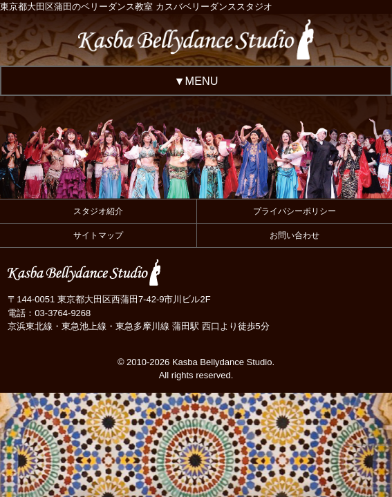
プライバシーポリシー (294, 211)
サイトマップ (98, 235)
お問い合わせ (294, 235)
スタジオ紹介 (98, 211)
